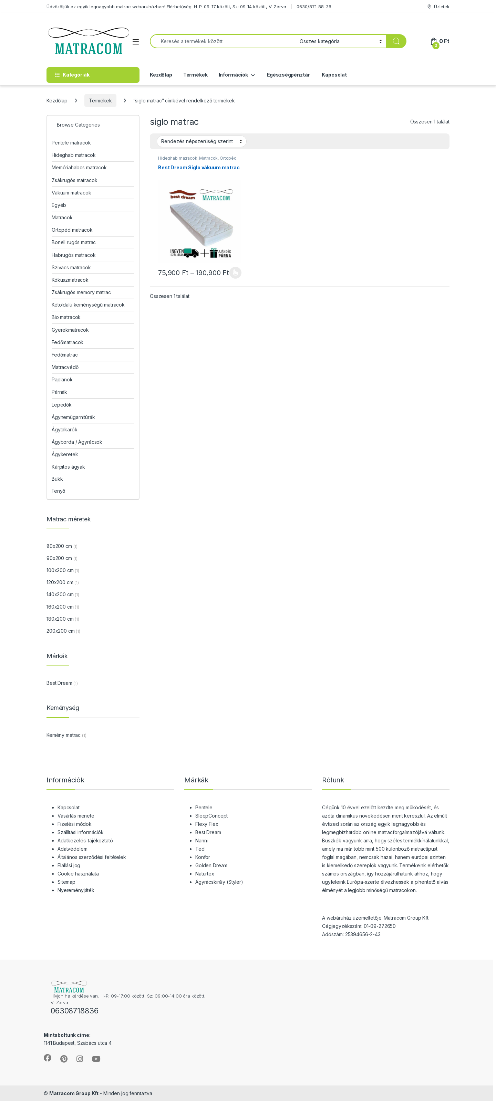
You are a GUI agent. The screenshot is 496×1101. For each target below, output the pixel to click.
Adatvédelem (72, 849)
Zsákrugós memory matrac (81, 292)
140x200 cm (60, 594)
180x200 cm (60, 619)
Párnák (59, 392)
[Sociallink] (47, 1058)
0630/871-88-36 (314, 6)
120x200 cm (59, 582)
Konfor (202, 857)
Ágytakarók (65, 429)
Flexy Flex (206, 824)
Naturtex (204, 874)
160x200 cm (60, 607)
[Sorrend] (202, 141)
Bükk (57, 479)
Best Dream (59, 683)
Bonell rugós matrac (74, 242)
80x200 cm (59, 546)
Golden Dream (211, 865)
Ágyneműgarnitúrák (73, 417)
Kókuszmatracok (70, 280)
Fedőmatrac (65, 355)
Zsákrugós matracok (74, 180)
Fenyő (58, 491)
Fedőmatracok (67, 342)
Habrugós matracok (74, 255)
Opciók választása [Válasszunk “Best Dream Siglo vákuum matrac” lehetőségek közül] (235, 273)
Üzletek (438, 7)
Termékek (195, 75)
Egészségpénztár (288, 75)
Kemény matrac (63, 735)
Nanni (201, 840)
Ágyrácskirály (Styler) (219, 882)
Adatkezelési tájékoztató (85, 840)
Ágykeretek (65, 454)
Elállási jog (69, 865)
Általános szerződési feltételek (92, 857)
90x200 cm (59, 558)
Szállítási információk (81, 832)
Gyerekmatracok (70, 330)
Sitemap (66, 882)
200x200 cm (60, 631)
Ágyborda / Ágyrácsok (77, 442)
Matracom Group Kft (74, 1093)
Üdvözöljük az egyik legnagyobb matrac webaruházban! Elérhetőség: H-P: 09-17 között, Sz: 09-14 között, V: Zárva (166, 6)
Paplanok (62, 379)
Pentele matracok (71, 143)
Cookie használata (78, 874)
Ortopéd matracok (72, 230)
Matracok (208, 158)
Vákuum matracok (71, 193)
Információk (233, 75)
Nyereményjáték (76, 890)
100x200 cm (60, 570)
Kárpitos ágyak (68, 467)
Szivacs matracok (71, 267)
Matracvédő (65, 367)
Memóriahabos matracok (79, 167)
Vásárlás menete (76, 816)
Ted (200, 849)
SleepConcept (211, 816)
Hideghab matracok (177, 158)
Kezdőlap (161, 75)
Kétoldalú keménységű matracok (88, 305)
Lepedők (62, 405)
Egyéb (59, 205)
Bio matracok (66, 317)
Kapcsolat (334, 75)
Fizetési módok (75, 824)
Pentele (204, 807)
